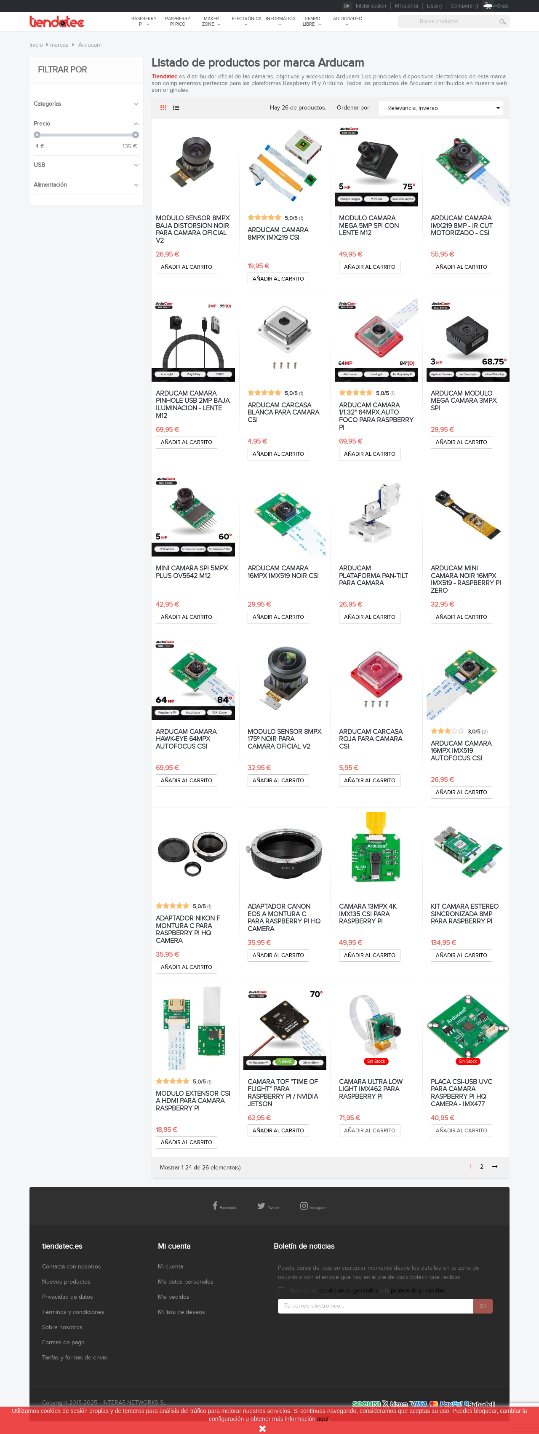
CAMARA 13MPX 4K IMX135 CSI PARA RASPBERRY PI (367, 914)
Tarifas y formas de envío (74, 1357)
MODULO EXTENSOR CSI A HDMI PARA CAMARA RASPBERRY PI (193, 1101)
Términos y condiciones (73, 1312)
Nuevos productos (66, 1282)
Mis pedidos (173, 1297)
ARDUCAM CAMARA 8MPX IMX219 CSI (278, 234)
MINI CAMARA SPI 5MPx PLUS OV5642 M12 (192, 572)
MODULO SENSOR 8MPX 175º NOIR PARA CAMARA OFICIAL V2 (284, 739)
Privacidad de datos (67, 1297)
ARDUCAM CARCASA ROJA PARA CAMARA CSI (371, 739)
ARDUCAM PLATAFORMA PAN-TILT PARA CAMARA (373, 576)
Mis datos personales (185, 1282)
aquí (322, 1418)
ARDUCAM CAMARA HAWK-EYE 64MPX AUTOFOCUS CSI (186, 739)
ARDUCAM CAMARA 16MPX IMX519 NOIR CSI (283, 572)
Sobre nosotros (62, 1327)
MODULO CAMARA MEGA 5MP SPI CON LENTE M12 (369, 226)
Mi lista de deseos (181, 1312)
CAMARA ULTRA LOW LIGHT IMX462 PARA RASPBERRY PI (371, 1089)
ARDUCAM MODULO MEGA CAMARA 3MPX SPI (463, 401)
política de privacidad (418, 1290)
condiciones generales (349, 1290)
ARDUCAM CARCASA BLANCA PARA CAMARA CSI (283, 413)
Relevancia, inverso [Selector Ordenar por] (445, 108)
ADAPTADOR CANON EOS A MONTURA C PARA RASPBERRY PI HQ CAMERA (284, 918)
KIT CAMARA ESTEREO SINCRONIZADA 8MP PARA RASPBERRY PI (465, 914)
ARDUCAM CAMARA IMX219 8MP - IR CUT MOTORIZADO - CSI (462, 226)
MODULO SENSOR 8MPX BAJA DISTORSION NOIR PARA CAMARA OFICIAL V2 (192, 229)
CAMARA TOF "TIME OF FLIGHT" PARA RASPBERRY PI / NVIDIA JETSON (283, 1093)
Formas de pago (63, 1342)
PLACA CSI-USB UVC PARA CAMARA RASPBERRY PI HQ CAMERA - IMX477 (461, 1093)
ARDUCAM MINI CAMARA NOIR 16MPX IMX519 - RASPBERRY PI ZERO (466, 579)
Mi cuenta (170, 1266)
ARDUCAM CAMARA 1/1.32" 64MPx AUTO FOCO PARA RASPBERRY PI (376, 416)
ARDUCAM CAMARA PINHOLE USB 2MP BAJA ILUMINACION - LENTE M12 (192, 405)
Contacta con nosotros (71, 1266)
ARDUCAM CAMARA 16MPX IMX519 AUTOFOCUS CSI (461, 751)
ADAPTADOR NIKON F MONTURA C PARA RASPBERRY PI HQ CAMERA (188, 929)
